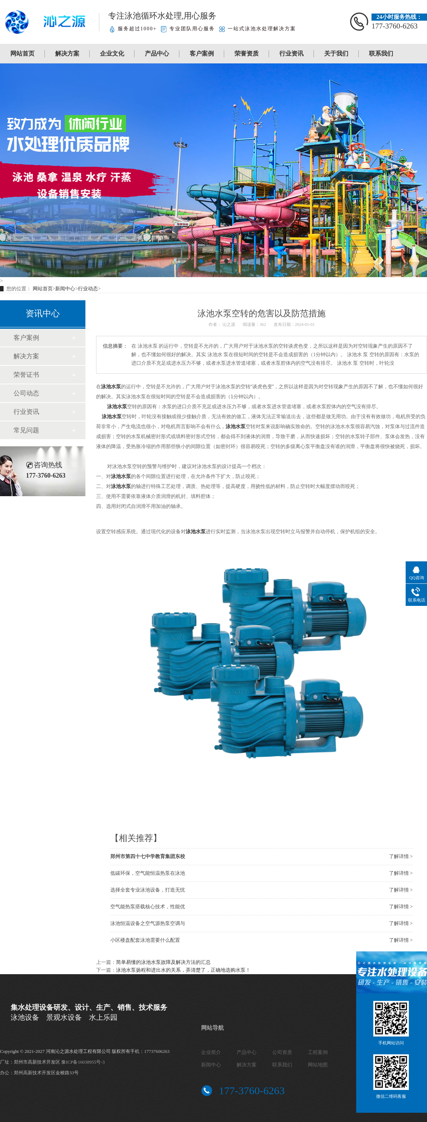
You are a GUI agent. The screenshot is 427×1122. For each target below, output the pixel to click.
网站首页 (22, 53)
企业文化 (112, 53)
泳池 (231, 426)
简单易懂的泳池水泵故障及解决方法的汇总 (163, 962)
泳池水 (114, 406)
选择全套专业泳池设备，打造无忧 (147, 890)
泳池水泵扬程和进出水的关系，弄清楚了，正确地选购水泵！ (183, 970)
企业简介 (211, 1052)
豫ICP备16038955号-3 (83, 1062)
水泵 (241, 426)
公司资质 (282, 1052)
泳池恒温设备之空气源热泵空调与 (147, 923)
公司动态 (26, 393)
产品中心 (157, 53)
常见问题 (26, 430)
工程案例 (318, 1052)
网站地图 (318, 1065)
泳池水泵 (111, 386)
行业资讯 (291, 53)
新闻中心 (65, 288)
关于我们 (336, 53)
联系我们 (381, 53)
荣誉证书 (26, 374)
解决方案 (67, 53)
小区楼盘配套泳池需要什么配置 (145, 940)
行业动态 (88, 288)
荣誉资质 (246, 53)
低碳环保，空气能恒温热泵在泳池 (147, 873)
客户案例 (202, 53)
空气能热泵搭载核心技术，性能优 (147, 906)
